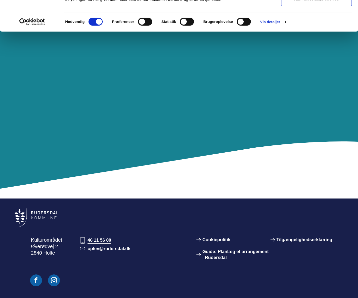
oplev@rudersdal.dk (109, 248)
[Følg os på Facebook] (36, 280)
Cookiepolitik (216, 239)
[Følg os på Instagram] (54, 280)
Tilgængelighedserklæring (304, 239)
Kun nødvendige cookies (316, 29)
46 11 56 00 (99, 240)
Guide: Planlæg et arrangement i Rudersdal (235, 254)
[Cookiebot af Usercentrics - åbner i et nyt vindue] (32, 52)
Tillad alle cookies (316, 13)
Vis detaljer (270, 52)
